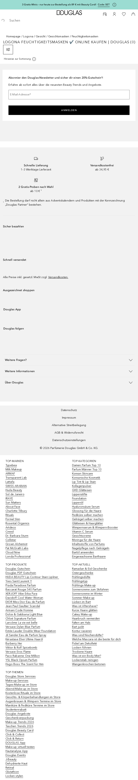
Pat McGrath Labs (17, 548)
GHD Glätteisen (82, 490)
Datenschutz (69, 410)
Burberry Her (14, 643)
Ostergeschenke (83, 573)
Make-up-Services (17, 680)
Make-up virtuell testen (20, 747)
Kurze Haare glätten (85, 610)
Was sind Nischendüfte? (87, 635)
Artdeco (11, 527)
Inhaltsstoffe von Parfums (88, 544)
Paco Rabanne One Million (23, 656)
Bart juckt (78, 627)
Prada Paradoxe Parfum (21, 585)
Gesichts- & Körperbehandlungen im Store (33, 697)
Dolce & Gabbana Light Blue (24, 614)
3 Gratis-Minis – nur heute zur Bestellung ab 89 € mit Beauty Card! (59, 4)
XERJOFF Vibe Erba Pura (21, 593)
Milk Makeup (14, 469)
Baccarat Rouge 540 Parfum (24, 589)
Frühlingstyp (80, 581)
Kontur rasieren (82, 631)
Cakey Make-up (82, 614)
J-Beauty (11, 759)
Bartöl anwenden (83, 552)
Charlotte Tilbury (16, 511)
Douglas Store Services (21, 676)
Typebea (11, 465)
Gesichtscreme (81, 535)
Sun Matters (13, 502)
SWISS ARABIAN (16, 486)
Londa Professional (18, 556)
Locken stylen (14, 776)
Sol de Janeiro (15, 494)
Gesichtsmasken (58, 36)
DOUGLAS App (15, 742)
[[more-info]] (20, 59)
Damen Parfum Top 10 (86, 465)
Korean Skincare (82, 473)
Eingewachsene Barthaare (89, 556)
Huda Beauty (14, 490)
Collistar (11, 540)
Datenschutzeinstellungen (69, 440)
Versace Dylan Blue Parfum (23, 627)
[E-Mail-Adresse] (69, 94)
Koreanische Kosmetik (86, 477)
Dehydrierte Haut (16, 763)
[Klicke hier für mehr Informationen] (114, 4)
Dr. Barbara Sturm (17, 535)
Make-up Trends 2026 (20, 722)
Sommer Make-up (83, 597)
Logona (28, 36)
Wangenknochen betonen (89, 664)
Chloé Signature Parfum (21, 618)
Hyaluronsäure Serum (86, 506)
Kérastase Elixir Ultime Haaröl (24, 639)
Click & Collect (15, 734)
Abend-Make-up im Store (22, 689)
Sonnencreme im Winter (87, 593)
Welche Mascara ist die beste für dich (96, 639)
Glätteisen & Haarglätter (87, 523)
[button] (69, 360)
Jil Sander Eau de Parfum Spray (26, 635)
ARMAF (10, 473)
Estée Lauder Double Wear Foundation (31, 631)
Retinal (10, 767)
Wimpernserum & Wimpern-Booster (95, 527)
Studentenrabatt (16, 709)
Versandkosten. (58, 277)
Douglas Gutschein (18, 568)
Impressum (69, 417)
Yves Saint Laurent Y (19, 581)
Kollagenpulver (82, 486)
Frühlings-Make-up (84, 585)
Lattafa (10, 482)
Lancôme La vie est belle (21, 622)
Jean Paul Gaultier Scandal (23, 606)
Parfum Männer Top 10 (87, 469)
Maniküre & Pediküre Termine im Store (30, 705)
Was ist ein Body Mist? (86, 656)
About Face (13, 506)
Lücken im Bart (81, 602)
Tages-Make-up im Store (21, 684)
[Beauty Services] (105, 14)
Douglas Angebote (18, 713)
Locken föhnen (82, 647)
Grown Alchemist (16, 544)
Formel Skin (13, 519)
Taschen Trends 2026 (19, 726)
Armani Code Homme (19, 610)
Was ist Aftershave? (85, 606)
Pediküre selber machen (87, 515)
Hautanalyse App (17, 751)
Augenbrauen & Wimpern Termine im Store (33, 701)
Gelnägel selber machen (88, 519)
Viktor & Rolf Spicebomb (21, 647)
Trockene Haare (82, 651)
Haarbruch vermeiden (86, 618)
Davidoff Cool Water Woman (24, 597)
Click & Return (15, 738)
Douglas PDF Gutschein (21, 573)
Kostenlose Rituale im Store (23, 693)
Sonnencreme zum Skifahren (90, 589)
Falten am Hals (81, 622)
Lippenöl (77, 502)
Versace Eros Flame (18, 651)
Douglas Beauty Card (19, 730)
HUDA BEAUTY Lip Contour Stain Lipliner (32, 577)
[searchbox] (69, 20)
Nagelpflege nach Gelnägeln (90, 548)
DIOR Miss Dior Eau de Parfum (25, 602)
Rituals (10, 515)
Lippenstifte (79, 494)
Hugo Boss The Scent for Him (25, 664)
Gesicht (40, 36)
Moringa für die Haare (86, 540)
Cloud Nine (13, 552)
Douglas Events (16, 755)
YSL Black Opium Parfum (21, 660)
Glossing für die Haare (86, 511)
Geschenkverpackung (20, 718)
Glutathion (12, 771)
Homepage (13, 36)
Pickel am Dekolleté (84, 643)
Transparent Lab (16, 477)
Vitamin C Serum (82, 531)
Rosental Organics (17, 523)
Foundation (79, 498)
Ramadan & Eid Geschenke (89, 568)
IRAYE (9, 498)
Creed (10, 531)
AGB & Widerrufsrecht (69, 432)
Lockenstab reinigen (85, 660)
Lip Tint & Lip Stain (84, 482)
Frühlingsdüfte (81, 577)
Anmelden (69, 110)
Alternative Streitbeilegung (69, 425)
